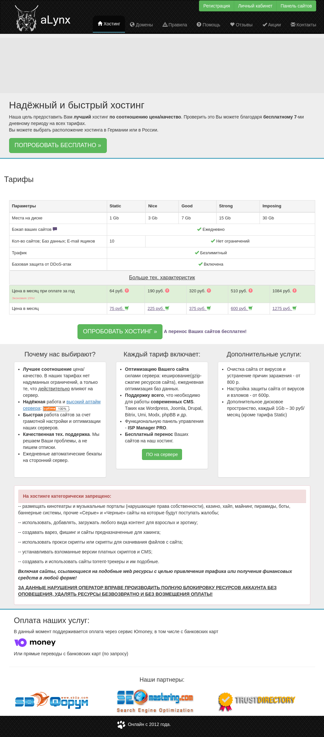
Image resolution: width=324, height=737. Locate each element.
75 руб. (119, 308)
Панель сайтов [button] (296, 5)
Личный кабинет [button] (255, 5)
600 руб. (242, 308)
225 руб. (158, 308)
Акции (271, 24)
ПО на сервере (162, 454)
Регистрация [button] (216, 5)
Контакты (303, 24)
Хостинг (109, 23)
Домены (141, 24)
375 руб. (200, 308)
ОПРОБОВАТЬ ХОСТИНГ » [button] (120, 331)
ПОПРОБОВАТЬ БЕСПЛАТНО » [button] (58, 145)
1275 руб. (285, 308)
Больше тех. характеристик (162, 277)
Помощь (208, 24)
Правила (175, 24)
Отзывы (241, 24)
